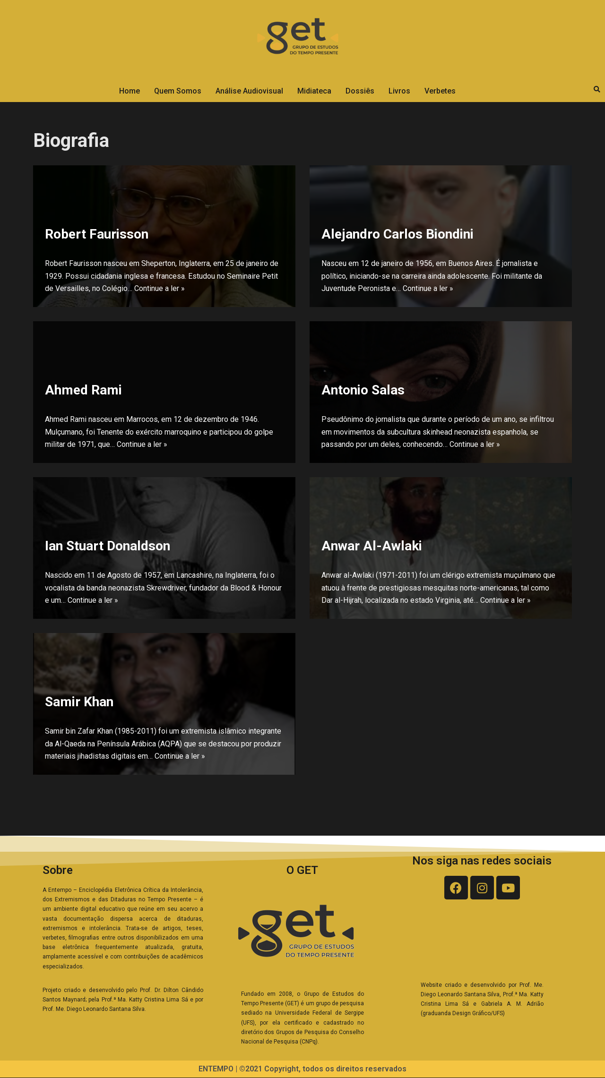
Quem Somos (177, 90)
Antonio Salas (363, 389)
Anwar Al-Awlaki (371, 545)
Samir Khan (79, 701)
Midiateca (314, 90)
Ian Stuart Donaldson (107, 545)
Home (129, 90)
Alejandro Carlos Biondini (397, 233)
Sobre (58, 870)
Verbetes (440, 90)
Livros (399, 90)
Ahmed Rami (83, 389)
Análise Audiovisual (249, 90)
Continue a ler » (159, 288)
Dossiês (360, 90)
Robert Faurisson (96, 233)
